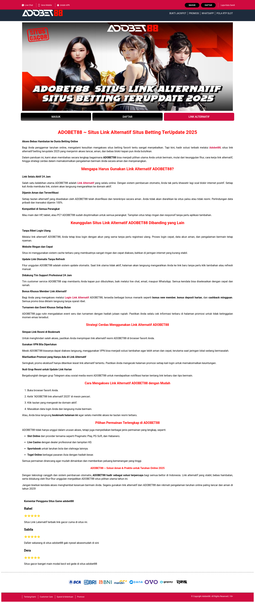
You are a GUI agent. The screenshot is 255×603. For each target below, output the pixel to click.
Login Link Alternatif (77, 297)
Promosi (194, 13)
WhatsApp (208, 13)
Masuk (192, 5)
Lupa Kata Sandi (228, 5)
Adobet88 (215, 147)
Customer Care (46, 597)
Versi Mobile (45, 5)
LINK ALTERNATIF (199, 116)
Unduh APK (63, 5)
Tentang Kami (30, 597)
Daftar (208, 5)
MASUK (55, 116)
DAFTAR (127, 116)
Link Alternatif (86, 183)
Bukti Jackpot (177, 13)
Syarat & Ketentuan (65, 597)
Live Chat (27, 5)
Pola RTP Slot (224, 13)
